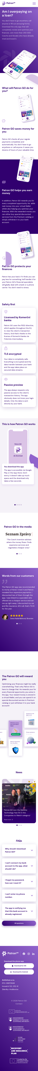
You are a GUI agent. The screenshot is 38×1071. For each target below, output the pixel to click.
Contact (19, 1004)
